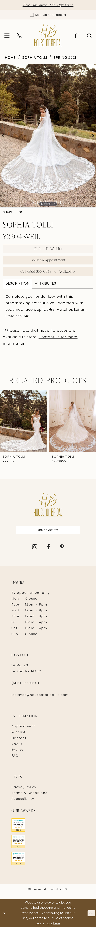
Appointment (23, 727)
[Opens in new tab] (48, 825)
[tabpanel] (48, 136)
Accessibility (22, 799)
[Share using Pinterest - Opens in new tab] (20, 212)
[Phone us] (19, 36)
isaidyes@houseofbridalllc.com (40, 695)
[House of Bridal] (48, 35)
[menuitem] (7, 36)
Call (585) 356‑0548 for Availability (48, 271)
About (16, 744)
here (56, 924)
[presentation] (23, 422)
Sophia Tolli (34, 58)
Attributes (45, 284)
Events (17, 750)
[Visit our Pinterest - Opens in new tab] (62, 548)
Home (10, 58)
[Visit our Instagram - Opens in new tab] (35, 548)
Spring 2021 (65, 58)
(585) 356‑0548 (25, 683)
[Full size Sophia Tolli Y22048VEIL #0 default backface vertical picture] (48, 136)
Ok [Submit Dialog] (91, 914)
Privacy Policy (23, 787)
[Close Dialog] (4, 914)
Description (17, 284)
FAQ (14, 756)
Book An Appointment (48, 260)
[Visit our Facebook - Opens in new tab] (49, 548)
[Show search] (89, 36)
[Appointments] (48, 14)
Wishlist (18, 733)
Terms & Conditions (29, 793)
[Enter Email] (48, 531)
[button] (7, 36)
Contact (18, 738)
